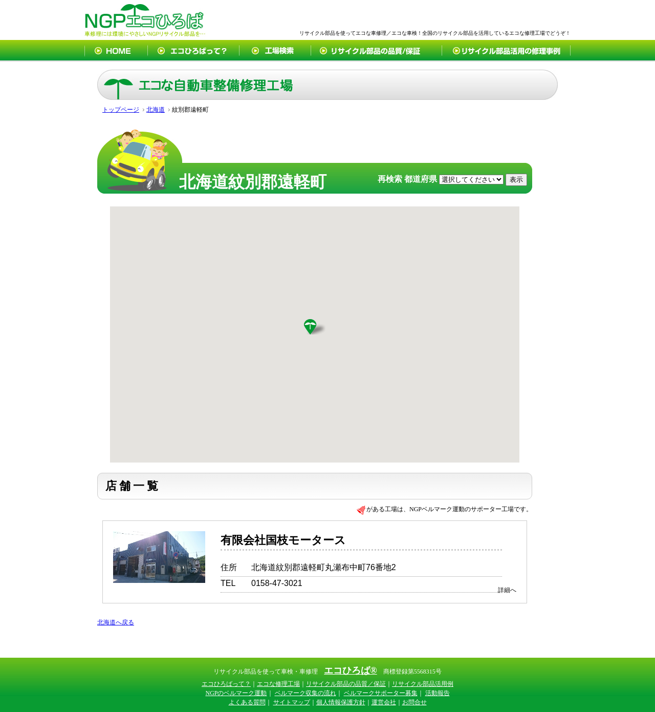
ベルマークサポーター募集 (381, 693)
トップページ (120, 109)
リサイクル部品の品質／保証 (346, 683)
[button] (314, 326)
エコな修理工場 (278, 683)
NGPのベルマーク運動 (236, 693)
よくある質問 (247, 702)
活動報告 (437, 693)
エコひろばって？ (226, 683)
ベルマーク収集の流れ (305, 693)
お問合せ (414, 702)
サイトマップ (291, 702)
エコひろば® (350, 670)
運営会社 (384, 702)
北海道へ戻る (115, 622)
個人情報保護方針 (340, 702)
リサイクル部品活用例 (422, 683)
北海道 (155, 109)
